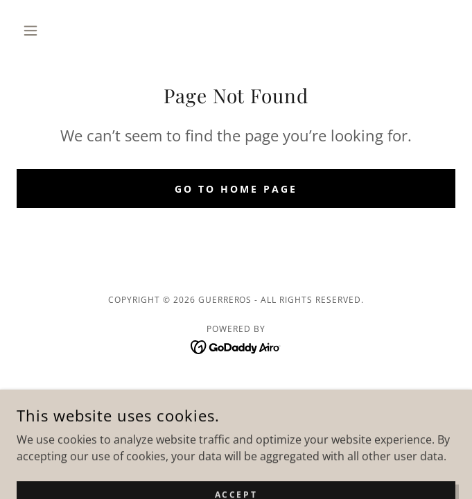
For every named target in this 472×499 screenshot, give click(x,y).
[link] (236, 345)
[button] (49, 30)
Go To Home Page (236, 188)
